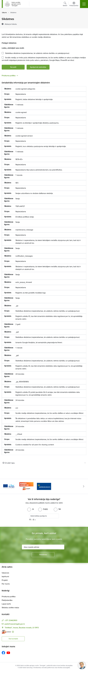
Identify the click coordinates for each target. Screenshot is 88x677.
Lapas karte (6, 604)
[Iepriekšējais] (4, 486)
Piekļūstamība (7, 600)
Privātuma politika (8, 75)
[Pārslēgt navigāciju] (84, 4)
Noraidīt (13, 67)
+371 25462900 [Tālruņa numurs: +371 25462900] (11, 620)
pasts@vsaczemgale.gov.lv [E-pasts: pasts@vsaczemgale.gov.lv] (15, 624)
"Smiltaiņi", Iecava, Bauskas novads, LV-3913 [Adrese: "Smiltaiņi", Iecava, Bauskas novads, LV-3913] (22, 627)
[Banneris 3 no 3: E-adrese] (26, 486)
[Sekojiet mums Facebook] (3, 652)
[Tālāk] (83, 486)
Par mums (6, 584)
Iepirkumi (5, 576)
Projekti (5, 580)
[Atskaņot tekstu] (11, 24)
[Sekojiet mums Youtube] (8, 652)
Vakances (5, 573)
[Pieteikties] (43, 554)
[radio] (30, 509)
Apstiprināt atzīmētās (38, 67)
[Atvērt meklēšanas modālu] (65, 4)
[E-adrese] (6, 632)
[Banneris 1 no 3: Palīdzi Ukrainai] (44, 486)
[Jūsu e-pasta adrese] (43, 547)
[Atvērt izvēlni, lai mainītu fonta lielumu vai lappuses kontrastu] (73, 4)
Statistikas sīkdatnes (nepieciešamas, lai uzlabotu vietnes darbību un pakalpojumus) (37, 53)
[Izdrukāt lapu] (44, 463)
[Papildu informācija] (13, 632)
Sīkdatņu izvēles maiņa (10, 607)
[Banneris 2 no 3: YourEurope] (9, 486)
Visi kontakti (13, 639)
